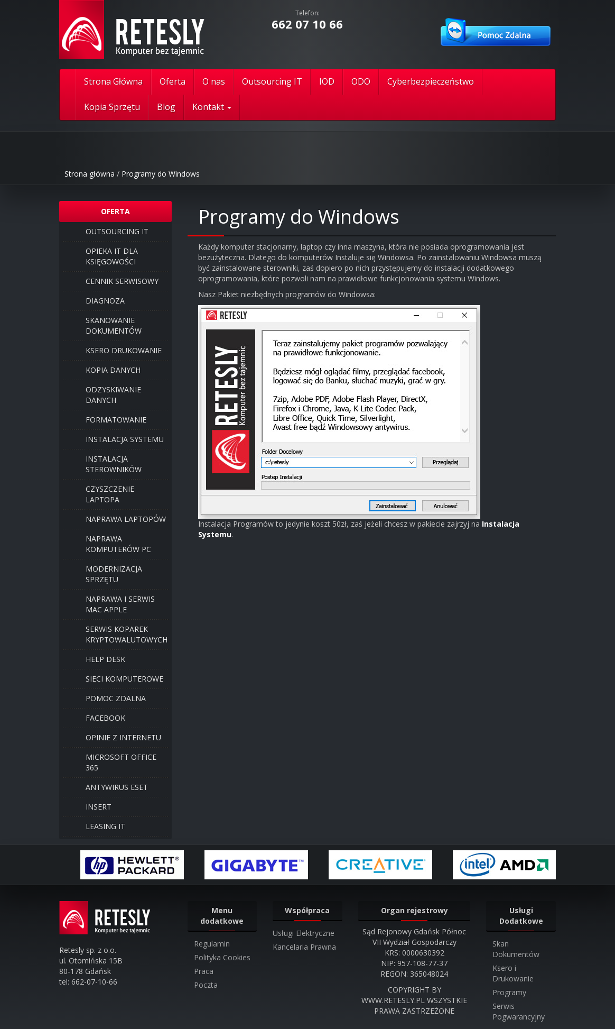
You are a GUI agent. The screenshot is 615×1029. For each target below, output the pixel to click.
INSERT (98, 807)
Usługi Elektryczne (303, 933)
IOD (326, 81)
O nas (213, 81)
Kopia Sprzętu (112, 107)
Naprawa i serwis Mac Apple (120, 604)
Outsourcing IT (272, 81)
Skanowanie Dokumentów (114, 325)
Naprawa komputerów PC (118, 544)
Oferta (172, 81)
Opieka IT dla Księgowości (112, 256)
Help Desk (105, 659)
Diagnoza (105, 301)
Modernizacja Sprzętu (114, 574)
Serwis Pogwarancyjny (518, 1011)
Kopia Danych (113, 370)
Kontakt (211, 107)
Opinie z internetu (123, 737)
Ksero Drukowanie (124, 350)
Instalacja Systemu (125, 439)
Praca (203, 971)
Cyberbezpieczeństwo (430, 81)
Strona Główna (113, 81)
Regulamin (212, 944)
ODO (360, 81)
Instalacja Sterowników (114, 464)
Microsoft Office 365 (121, 762)
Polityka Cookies (222, 957)
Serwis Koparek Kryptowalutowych (126, 634)
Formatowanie (116, 420)
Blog (166, 107)
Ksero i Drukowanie (513, 973)
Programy (509, 992)
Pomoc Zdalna (116, 698)
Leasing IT (105, 826)
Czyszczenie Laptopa (110, 494)
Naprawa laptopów (126, 519)
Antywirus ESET (117, 787)
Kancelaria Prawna (304, 947)
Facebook (105, 718)
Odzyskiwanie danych (113, 394)
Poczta (206, 985)
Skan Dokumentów (515, 949)
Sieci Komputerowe (124, 679)
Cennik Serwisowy (122, 281)
